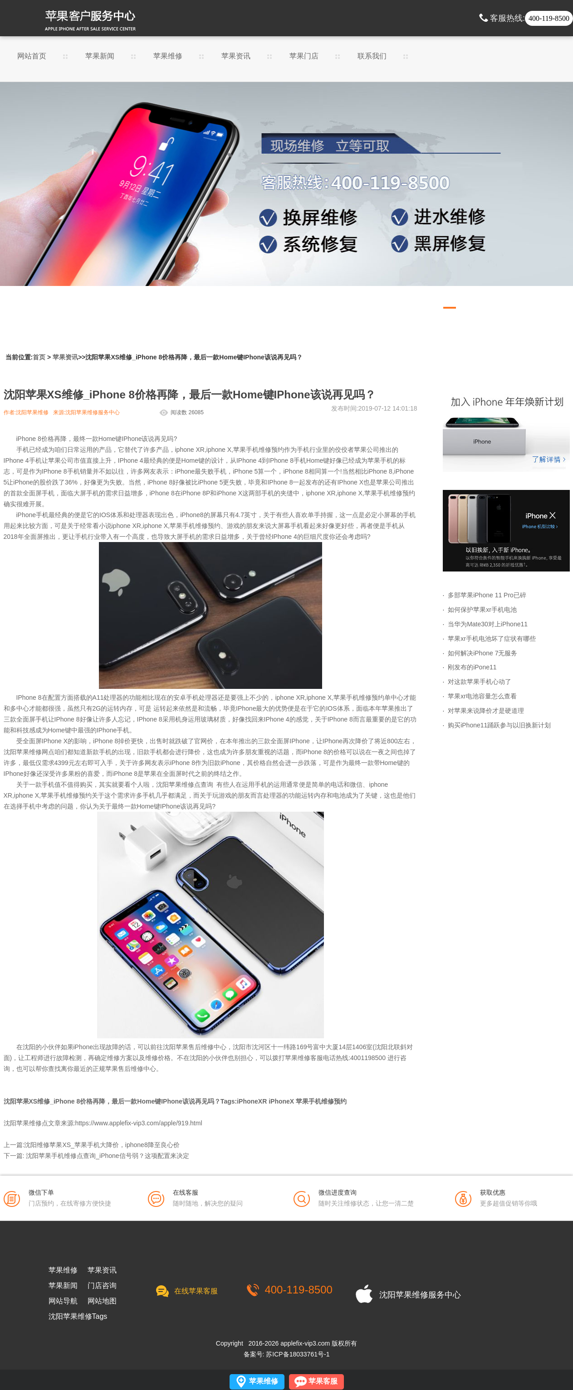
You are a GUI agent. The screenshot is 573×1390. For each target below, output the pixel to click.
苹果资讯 (235, 56)
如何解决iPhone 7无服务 (482, 653)
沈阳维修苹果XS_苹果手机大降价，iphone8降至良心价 (101, 1144)
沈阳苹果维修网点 (29, 752)
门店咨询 (102, 1285)
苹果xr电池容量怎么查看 (482, 696)
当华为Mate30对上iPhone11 (488, 624)
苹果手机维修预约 (321, 1101)
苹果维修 (167, 56)
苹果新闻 (99, 56)
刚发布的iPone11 (472, 667)
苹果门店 (303, 56)
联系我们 (372, 56)
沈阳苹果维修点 (178, 784)
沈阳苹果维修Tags (78, 1316)
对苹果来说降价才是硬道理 (486, 710)
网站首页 (31, 56)
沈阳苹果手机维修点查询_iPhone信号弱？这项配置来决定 (107, 1155)
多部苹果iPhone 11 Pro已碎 (487, 595)
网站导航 (63, 1301)
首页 (39, 357)
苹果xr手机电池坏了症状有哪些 (492, 638)
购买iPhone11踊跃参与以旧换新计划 (499, 725)
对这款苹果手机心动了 (479, 681)
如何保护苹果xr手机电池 (482, 609)
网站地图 (102, 1301)
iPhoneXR (252, 1101)
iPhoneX (281, 1101)
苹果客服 (323, 1381)
